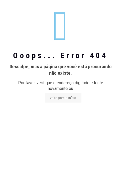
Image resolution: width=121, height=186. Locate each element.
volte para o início (63, 98)
